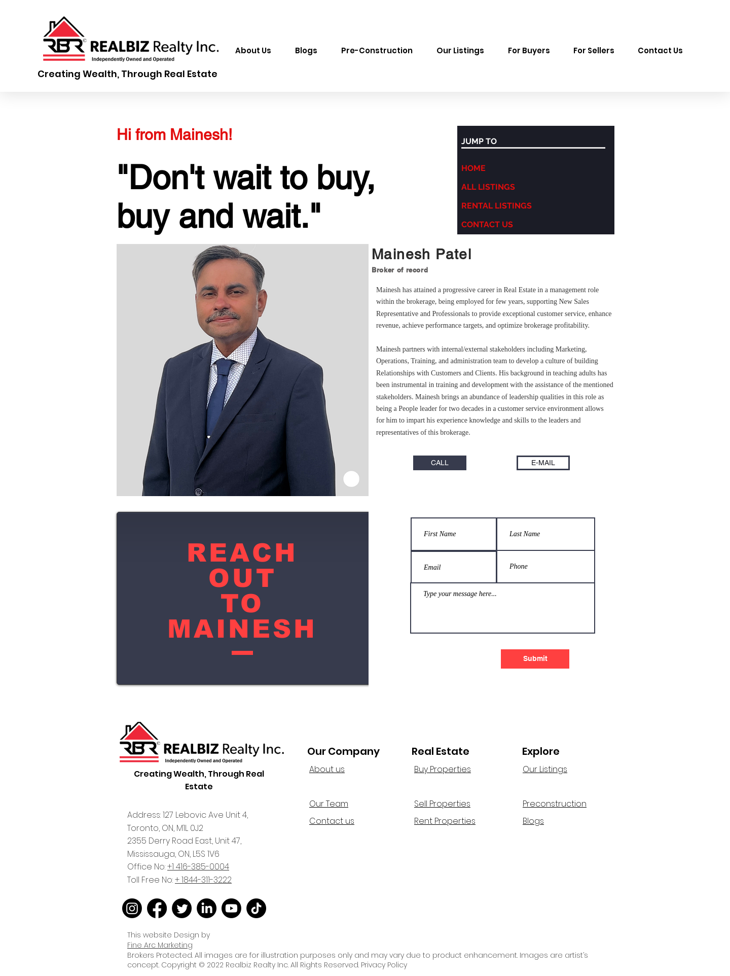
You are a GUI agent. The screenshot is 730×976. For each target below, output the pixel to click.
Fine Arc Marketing (160, 945)
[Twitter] (182, 908)
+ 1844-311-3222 (203, 880)
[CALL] (439, 463)
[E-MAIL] (543, 463)
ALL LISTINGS (488, 187)
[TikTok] (256, 908)
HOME (473, 168)
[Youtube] (231, 908)
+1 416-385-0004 (198, 867)
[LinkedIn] (206, 908)
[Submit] (535, 659)
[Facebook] (157, 908)
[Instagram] (132, 908)
